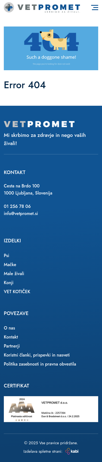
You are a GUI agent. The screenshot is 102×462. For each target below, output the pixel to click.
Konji (9, 282)
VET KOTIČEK (17, 292)
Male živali (14, 273)
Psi (6, 255)
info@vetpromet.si (21, 213)
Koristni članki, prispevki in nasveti (37, 355)
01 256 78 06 (17, 206)
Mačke (10, 264)
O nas (9, 328)
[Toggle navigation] (94, 7)
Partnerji (12, 346)
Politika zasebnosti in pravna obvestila (40, 364)
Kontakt (11, 337)
